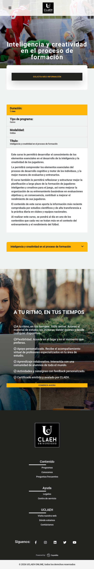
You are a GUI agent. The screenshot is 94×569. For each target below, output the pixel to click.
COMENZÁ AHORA (47, 385)
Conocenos (47, 472)
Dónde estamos (47, 520)
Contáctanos (47, 524)
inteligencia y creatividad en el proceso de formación (47, 246)
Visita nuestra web (47, 515)
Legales (47, 494)
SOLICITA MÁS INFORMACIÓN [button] (47, 76)
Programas (47, 467)
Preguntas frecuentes (47, 476)
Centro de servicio (47, 498)
